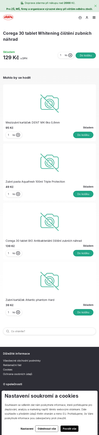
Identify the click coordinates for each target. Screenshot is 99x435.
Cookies (7, 369)
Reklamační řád (12, 365)
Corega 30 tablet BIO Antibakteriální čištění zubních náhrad (44, 240)
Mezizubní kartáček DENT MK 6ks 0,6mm (33, 122)
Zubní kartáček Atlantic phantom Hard (30, 299)
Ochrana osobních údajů (17, 374)
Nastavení (27, 428)
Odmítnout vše (47, 428)
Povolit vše (69, 428)
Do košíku (86, 55)
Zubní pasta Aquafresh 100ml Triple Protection (35, 181)
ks (63, 55)
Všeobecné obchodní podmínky (22, 360)
